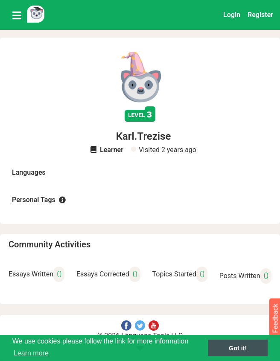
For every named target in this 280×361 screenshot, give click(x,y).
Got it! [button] (238, 348)
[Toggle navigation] (17, 14)
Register (260, 15)
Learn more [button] (31, 353)
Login (231, 15)
